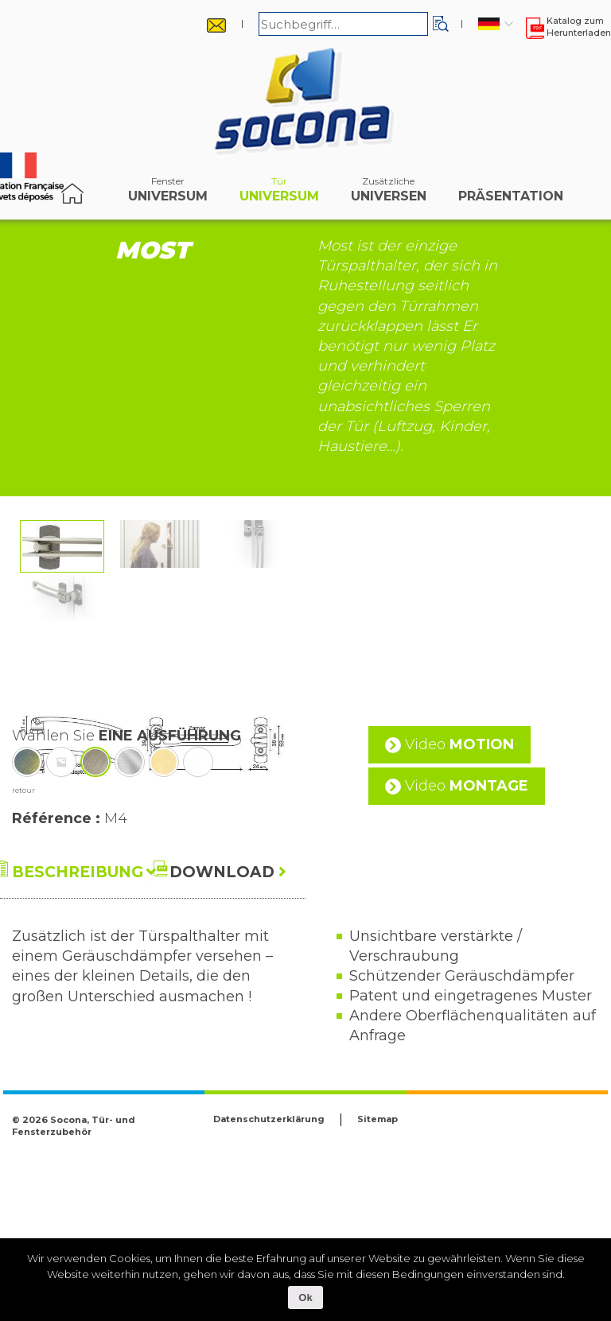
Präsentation (510, 193)
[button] (440, 24)
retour (23, 944)
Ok (305, 1298)
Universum (168, 193)
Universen (388, 193)
